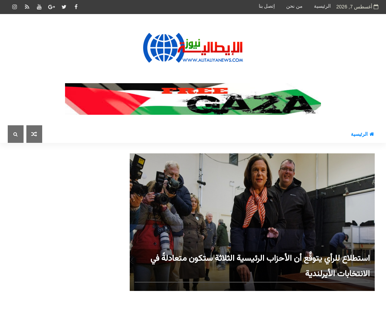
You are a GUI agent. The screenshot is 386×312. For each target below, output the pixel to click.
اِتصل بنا (267, 6)
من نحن (294, 6)
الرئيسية (322, 6)
